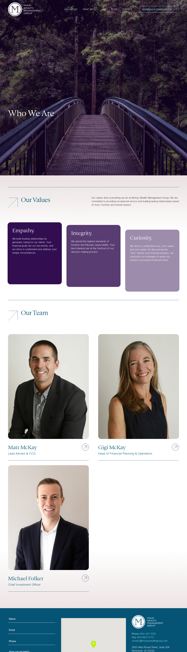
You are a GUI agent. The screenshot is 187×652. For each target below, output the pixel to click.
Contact (127, 9)
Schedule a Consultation (157, 9)
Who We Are (71, 9)
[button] (93, 644)
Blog (114, 9)
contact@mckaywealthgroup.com (150, 640)
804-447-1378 (148, 633)
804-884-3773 (145, 637)
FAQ (104, 9)
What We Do (90, 9)
